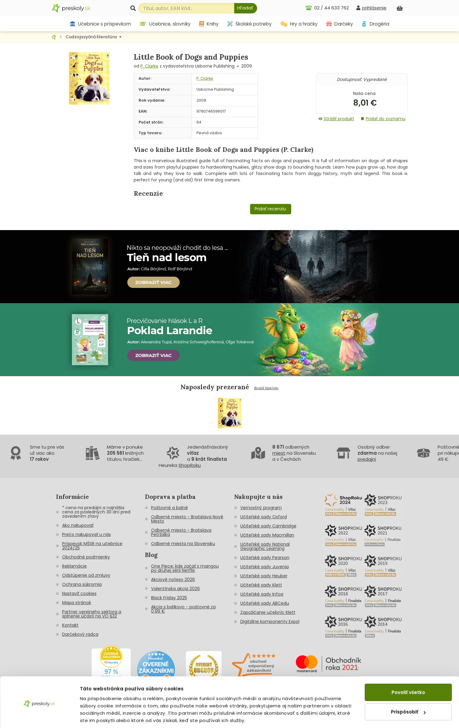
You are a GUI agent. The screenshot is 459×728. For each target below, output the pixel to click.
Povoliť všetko (408, 671)
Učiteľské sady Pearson (264, 558)
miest (278, 453)
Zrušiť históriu (266, 388)
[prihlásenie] (371, 8)
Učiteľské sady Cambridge (268, 526)
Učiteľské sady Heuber (264, 576)
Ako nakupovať (78, 525)
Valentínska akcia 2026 (175, 589)
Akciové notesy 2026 (173, 579)
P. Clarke (149, 66)
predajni (367, 459)
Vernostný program (261, 508)
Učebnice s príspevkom (100, 24)
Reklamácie (74, 566)
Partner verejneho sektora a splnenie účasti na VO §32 (91, 614)
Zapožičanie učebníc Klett (267, 612)
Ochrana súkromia (82, 584)
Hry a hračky (299, 24)
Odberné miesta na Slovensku (183, 544)
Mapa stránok (76, 603)
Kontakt (70, 625)
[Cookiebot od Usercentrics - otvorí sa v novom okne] (39, 716)
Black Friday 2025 (169, 598)
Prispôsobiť (408, 691)
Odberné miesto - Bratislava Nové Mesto (187, 519)
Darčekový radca (80, 634)
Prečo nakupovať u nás (86, 534)
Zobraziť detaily (99, 716)
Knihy (209, 24)
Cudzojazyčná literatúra (91, 37)
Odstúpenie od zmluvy (86, 575)
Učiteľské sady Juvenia (264, 567)
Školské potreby (249, 24)
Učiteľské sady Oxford (263, 517)
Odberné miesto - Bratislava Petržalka (181, 532)
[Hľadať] (245, 8)
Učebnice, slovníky (165, 24)
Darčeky (339, 24)
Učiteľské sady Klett (261, 585)
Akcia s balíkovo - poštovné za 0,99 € (183, 609)
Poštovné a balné (169, 508)
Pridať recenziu (270, 209)
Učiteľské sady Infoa (261, 594)
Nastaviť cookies (79, 593)
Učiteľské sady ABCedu (264, 603)
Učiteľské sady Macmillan (267, 535)
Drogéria (375, 24)
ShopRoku (189, 465)
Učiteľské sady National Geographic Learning (265, 546)
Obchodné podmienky (86, 557)
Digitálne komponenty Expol (269, 621)
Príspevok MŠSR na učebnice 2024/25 (92, 546)
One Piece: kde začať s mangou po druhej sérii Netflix (185, 568)
